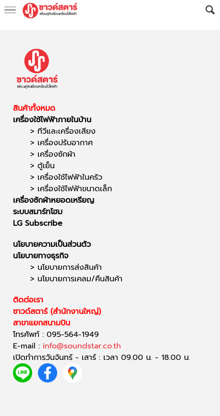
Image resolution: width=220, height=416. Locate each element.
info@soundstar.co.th (82, 346)
